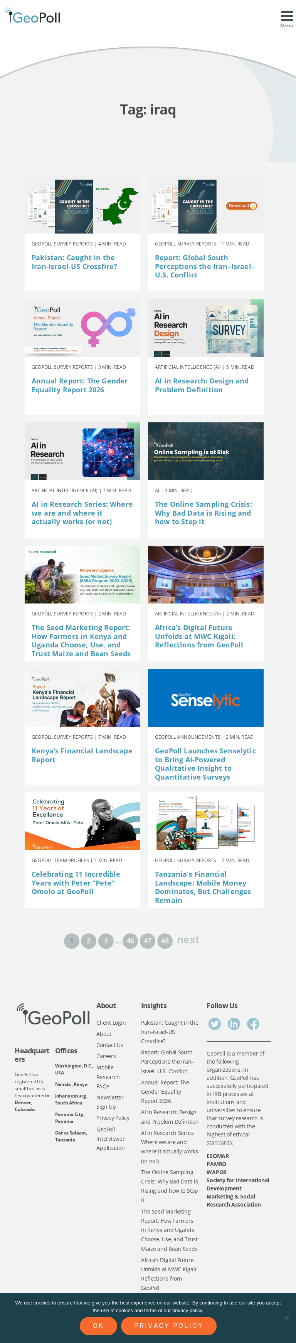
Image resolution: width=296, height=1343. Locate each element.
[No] (286, 1318)
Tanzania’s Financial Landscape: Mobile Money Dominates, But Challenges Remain (203, 887)
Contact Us (109, 1045)
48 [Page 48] (164, 940)
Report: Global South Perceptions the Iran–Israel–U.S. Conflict (205, 266)
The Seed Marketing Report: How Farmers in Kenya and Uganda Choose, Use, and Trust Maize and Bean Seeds (81, 640)
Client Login (111, 1022)
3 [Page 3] (106, 940)
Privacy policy (169, 1326)
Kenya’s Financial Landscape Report (82, 755)
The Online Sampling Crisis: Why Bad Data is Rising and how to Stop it (203, 512)
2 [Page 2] (89, 940)
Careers (106, 1056)
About (103, 1033)
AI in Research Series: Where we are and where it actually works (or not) (82, 512)
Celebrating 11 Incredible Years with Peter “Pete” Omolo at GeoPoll (76, 882)
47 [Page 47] (147, 940)
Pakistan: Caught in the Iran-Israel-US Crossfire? (75, 262)
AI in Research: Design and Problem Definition (202, 385)
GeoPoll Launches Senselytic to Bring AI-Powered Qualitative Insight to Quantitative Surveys (205, 764)
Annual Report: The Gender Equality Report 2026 (80, 385)
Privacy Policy (112, 1119)
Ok (98, 1326)
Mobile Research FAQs (107, 1077)
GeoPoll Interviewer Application (110, 1140)
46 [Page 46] (130, 940)
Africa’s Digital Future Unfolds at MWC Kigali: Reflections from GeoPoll (199, 636)
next (188, 938)
